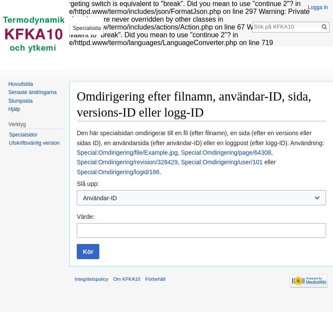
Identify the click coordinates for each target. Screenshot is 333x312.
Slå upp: (88, 183)
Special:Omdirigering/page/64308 (226, 152)
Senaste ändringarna (32, 92)
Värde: (86, 216)
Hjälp (14, 109)
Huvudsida (20, 84)
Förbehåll (155, 279)
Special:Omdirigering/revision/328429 (127, 162)
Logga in (318, 7)
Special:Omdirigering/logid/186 (118, 172)
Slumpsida (20, 101)
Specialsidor (23, 135)
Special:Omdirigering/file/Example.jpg (127, 152)
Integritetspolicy (91, 279)
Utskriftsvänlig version (34, 143)
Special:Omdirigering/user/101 (221, 162)
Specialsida (86, 28)
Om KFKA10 (126, 279)
